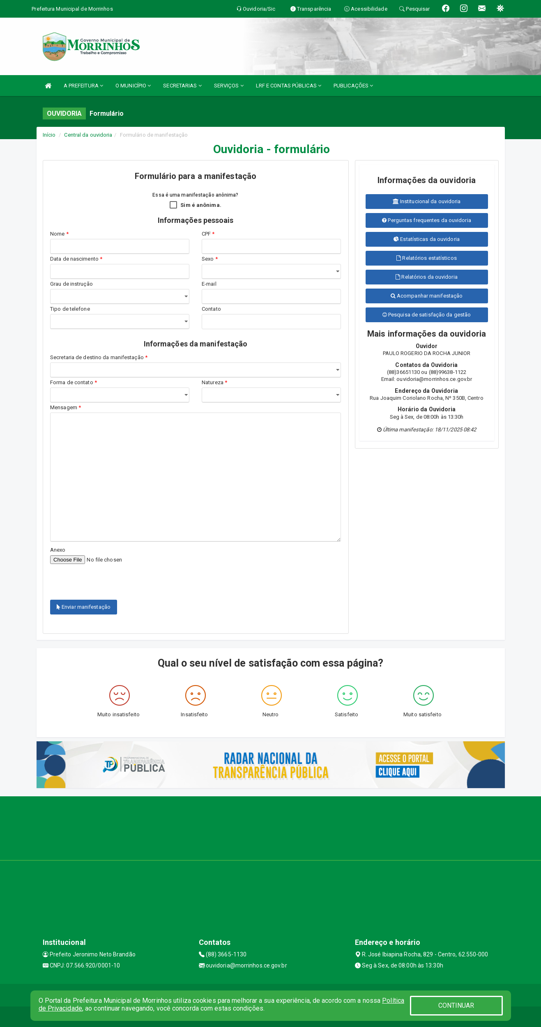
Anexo (58, 550)
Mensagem (65, 407)
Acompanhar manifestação (427, 296)
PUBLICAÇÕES (353, 86)
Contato (211, 309)
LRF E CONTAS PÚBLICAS (288, 86)
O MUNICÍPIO (133, 86)
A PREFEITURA (83, 86)
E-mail (209, 284)
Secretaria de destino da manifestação (98, 357)
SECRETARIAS (182, 86)
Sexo (210, 259)
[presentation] (98, 577)
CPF (208, 234)
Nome (59, 234)
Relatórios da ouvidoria (427, 277)
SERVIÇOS (229, 86)
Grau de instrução (71, 284)
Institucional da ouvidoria (427, 201)
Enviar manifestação (84, 607)
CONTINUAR (456, 1005)
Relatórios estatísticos (426, 258)
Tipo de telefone (71, 309)
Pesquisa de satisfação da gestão (426, 315)
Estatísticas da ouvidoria (427, 239)
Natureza (214, 382)
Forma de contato (73, 382)
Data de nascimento (76, 259)
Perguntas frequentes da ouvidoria (426, 220)
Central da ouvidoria (88, 135)
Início (49, 135)
